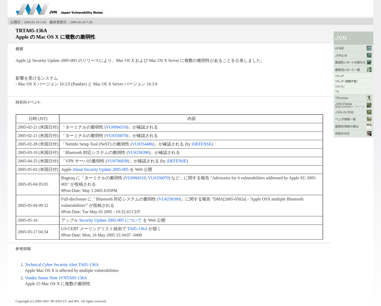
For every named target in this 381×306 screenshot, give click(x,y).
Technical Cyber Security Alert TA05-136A (62, 264)
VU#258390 (138, 152)
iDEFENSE (201, 144)
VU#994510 (116, 127)
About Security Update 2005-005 (100, 169)
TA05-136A (137, 228)
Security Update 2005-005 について (110, 220)
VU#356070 (116, 135)
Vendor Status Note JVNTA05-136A (56, 278)
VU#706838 (117, 161)
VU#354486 (142, 144)
